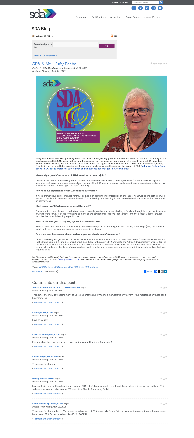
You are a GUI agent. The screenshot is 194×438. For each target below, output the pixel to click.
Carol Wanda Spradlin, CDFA (47, 403)
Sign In (115, 2)
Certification (99, 17)
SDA (70, 267)
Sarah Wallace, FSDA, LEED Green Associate (56, 287)
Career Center (133, 17)
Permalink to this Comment (47, 302)
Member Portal (152, 17)
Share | (148, 271)
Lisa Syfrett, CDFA (42, 312)
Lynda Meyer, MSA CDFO (45, 356)
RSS (114, 36)
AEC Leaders (60, 267)
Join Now (124, 2)
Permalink (37, 271)
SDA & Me (79, 267)
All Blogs (48, 36)
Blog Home (37, 36)
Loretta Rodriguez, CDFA (46, 334)
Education (81, 17)
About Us (116, 17)
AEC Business (46, 267)
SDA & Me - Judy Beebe (54, 63)
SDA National (91, 267)
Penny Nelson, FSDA (43, 378)
